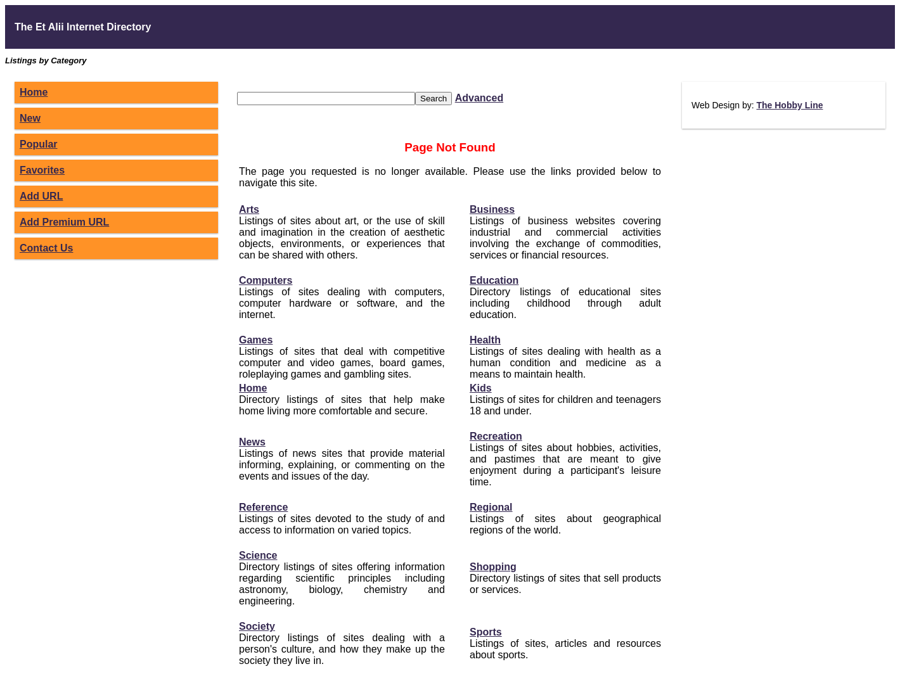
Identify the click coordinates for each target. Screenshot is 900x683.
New (30, 118)
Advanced (479, 98)
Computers (265, 280)
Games (256, 340)
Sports (486, 632)
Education (494, 280)
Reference (263, 507)
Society (257, 626)
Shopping (493, 566)
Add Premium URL (64, 222)
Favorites (42, 170)
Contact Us (46, 248)
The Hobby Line (789, 105)
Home (34, 92)
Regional (491, 507)
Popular (39, 144)
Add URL (41, 196)
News (252, 442)
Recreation (496, 436)
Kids (481, 388)
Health (485, 340)
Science (258, 555)
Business (492, 209)
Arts (249, 209)
